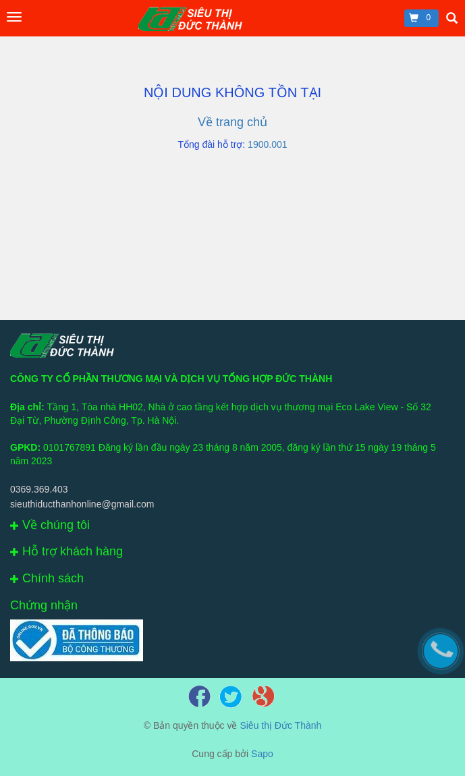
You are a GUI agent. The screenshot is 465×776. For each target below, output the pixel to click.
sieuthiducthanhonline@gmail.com (82, 504)
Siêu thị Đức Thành (280, 725)
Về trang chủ (232, 122)
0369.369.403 (39, 489)
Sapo (262, 753)
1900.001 (267, 144)
